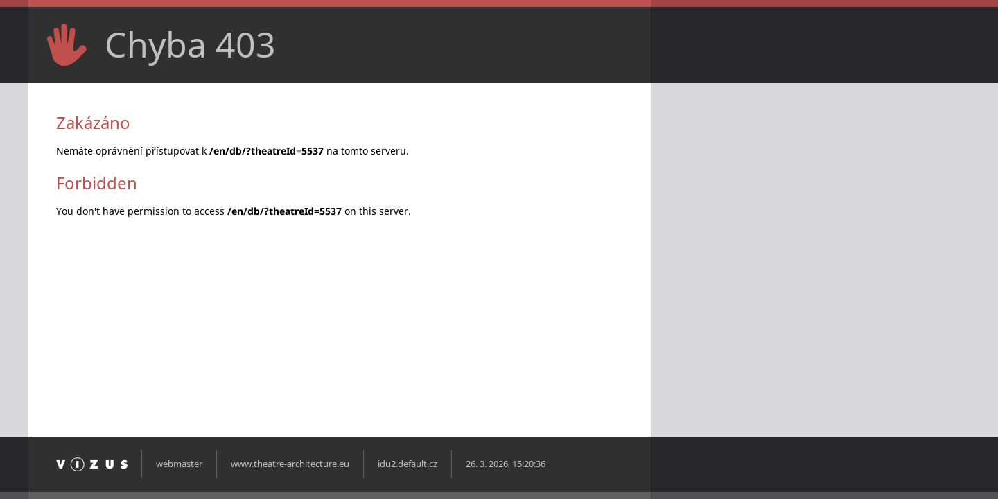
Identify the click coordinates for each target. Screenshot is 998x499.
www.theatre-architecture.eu (290, 464)
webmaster (179, 464)
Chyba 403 (190, 44)
